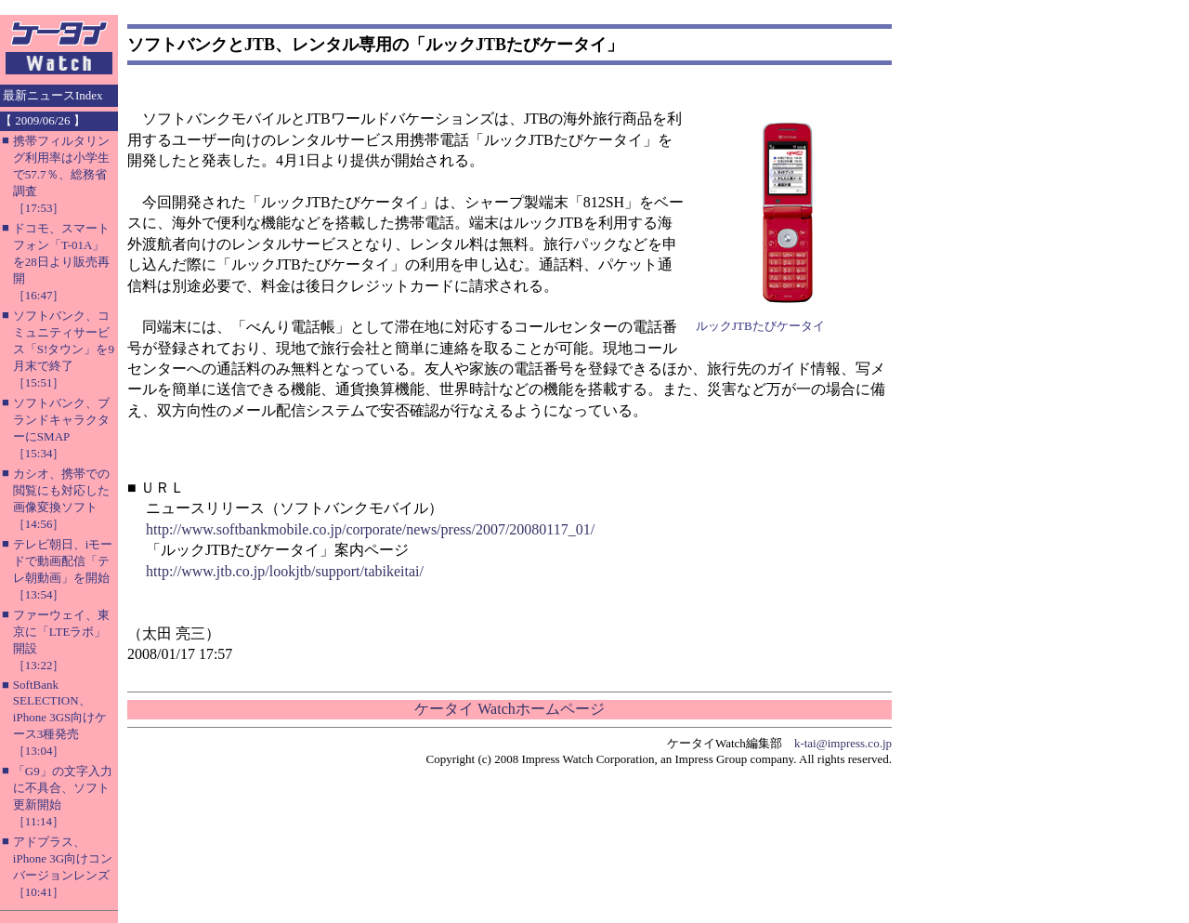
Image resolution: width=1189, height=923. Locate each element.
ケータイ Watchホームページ (509, 709)
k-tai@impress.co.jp (843, 743)
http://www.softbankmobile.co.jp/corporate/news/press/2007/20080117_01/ (370, 529)
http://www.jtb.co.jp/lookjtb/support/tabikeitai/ (285, 571)
